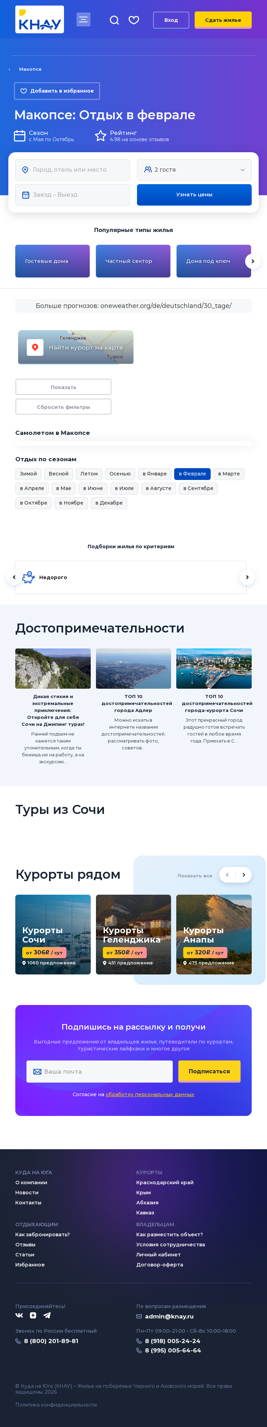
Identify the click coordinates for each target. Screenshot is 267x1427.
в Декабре (109, 503)
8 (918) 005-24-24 (173, 1341)
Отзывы (25, 1244)
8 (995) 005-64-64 (173, 1350)
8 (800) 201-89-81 (51, 1341)
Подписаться (209, 1071)
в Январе (155, 474)
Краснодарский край (165, 1182)
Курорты (149, 1172)
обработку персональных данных (150, 1094)
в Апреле (32, 488)
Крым (143, 1192)
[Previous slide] (227, 875)
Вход (171, 20)
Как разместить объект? (169, 1234)
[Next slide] (253, 261)
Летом (89, 474)
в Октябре (33, 503)
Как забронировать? (42, 1234)
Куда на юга (33, 1172)
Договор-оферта (159, 1265)
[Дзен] (33, 1315)
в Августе (158, 488)
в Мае (63, 488)
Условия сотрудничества (170, 1244)
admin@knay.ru (169, 1316)
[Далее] (247, 577)
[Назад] (14, 577)
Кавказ (145, 1213)
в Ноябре (71, 503)
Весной (58, 474)
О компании (31, 1182)
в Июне (93, 488)
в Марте (229, 474)
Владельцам (155, 1224)
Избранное (30, 1265)
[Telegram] (47, 1315)
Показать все (195, 875)
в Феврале (192, 474)
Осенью (120, 474)
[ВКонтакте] (19, 1315)
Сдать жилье (223, 20)
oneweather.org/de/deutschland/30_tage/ (166, 306)
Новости (27, 1192)
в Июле (124, 488)
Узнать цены (194, 194)
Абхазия (147, 1203)
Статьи (24, 1255)
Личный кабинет (158, 1255)
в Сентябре (198, 488)
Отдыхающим (36, 1224)
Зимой (28, 474)
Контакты (28, 1203)
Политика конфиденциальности (56, 1405)
